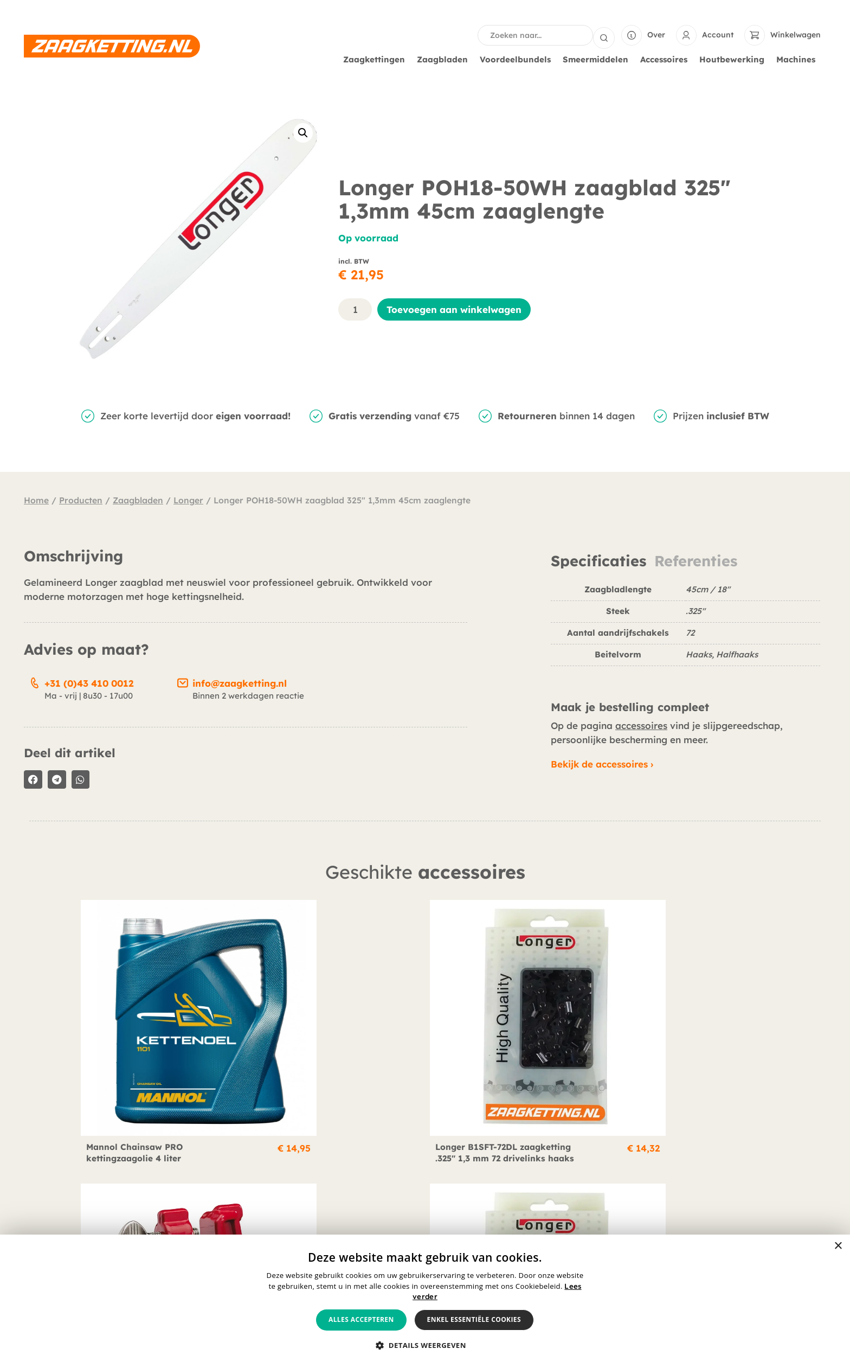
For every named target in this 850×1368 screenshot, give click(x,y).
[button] (303, 132)
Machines (798, 58)
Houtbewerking (734, 58)
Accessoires (666, 58)
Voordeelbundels (518, 58)
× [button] (838, 1246)
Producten (80, 499)
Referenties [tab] (695, 560)
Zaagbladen (445, 58)
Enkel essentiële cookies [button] (474, 1319)
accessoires (641, 724)
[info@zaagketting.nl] (182, 680)
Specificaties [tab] (598, 560)
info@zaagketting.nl (239, 682)
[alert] (425, 1301)
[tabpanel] (685, 628)
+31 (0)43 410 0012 (88, 682)
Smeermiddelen (598, 58)
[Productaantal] (355, 308)
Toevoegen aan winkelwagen (454, 308)
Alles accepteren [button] (361, 1319)
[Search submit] (604, 35)
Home (36, 499)
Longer (188, 499)
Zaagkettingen (376, 58)
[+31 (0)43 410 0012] (34, 680)
